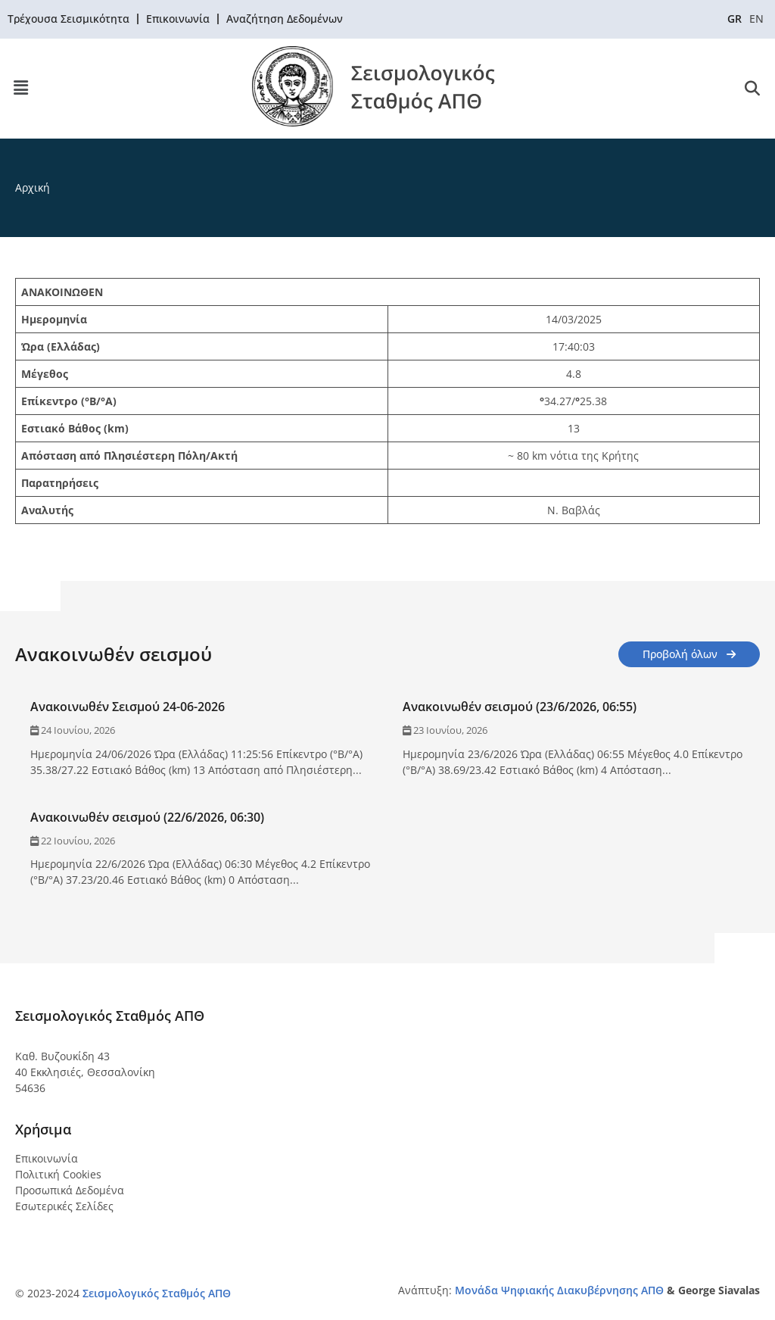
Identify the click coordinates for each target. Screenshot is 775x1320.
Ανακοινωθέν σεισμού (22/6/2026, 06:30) (147, 817)
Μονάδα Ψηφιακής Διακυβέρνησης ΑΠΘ (559, 1290)
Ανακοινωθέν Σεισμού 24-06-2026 (127, 706)
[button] (20, 88)
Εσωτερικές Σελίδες (64, 1206)
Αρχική (32, 187)
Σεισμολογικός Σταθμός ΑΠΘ (156, 1293)
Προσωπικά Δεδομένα (69, 1190)
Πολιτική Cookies (58, 1174)
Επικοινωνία (46, 1158)
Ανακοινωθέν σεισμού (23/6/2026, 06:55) (519, 706)
